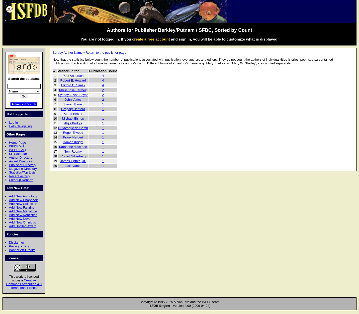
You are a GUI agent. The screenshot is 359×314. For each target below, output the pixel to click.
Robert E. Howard (73, 80)
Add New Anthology (23, 196)
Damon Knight (73, 142)
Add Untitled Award (22, 226)
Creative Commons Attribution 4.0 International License (24, 284)
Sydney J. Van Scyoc (73, 95)
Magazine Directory (23, 169)
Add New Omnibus (22, 222)
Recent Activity (19, 176)
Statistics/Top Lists (22, 172)
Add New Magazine (23, 211)
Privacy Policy (19, 246)
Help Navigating (20, 126)
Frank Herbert (73, 137)
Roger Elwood (73, 133)
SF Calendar (18, 154)
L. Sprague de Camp (73, 128)
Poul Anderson (73, 76)
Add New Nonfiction (23, 215)
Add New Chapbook (23, 200)
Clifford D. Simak (73, 85)
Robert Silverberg (73, 156)
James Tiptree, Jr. (73, 161)
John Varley (73, 99)
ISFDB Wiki (17, 146)
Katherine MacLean (73, 147)
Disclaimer (16, 242)
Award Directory (20, 161)
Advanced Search (24, 104)
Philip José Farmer (72, 90)
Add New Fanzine (21, 207)
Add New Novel (20, 219)
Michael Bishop (73, 118)
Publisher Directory (22, 165)
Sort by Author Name (68, 52)
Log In (13, 122)
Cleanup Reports (21, 180)
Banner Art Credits (22, 250)
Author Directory (20, 157)
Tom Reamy (73, 151)
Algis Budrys (73, 123)
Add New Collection (23, 204)
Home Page (17, 142)
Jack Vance (73, 166)
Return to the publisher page (106, 52)
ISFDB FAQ (17, 150)
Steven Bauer (73, 104)
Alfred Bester (73, 114)
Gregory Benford (73, 109)
